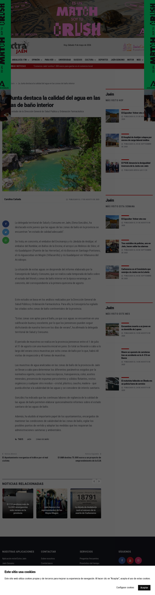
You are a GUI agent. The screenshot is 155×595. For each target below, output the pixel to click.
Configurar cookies (125, 587)
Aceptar (144, 587)
